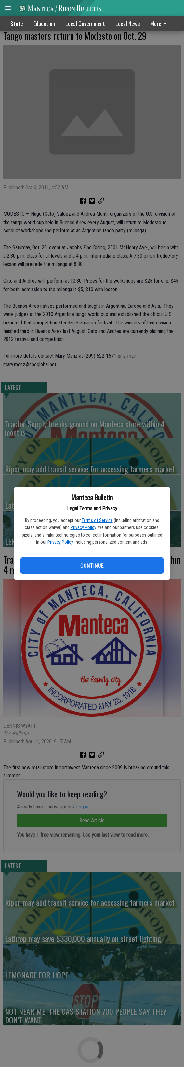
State (16, 23)
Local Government (85, 23)
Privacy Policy (83, 527)
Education (44, 23)
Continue (91, 566)
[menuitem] (160, 23)
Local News (127, 23)
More (159, 23)
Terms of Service (97, 520)
